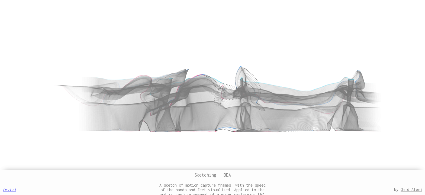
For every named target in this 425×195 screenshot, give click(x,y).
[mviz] (9, 189)
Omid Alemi (411, 189)
